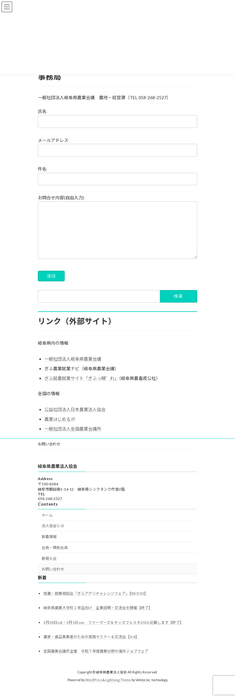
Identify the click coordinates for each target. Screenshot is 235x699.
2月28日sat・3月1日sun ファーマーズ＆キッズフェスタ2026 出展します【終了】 (113, 631)
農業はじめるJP (59, 428)
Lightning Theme (118, 689)
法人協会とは (53, 535)
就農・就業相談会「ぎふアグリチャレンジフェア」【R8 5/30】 (95, 603)
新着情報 (49, 546)
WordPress (93, 689)
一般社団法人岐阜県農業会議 (72, 368)
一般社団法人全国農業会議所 (72, 438)
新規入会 (49, 568)
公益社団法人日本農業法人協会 (75, 418)
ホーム (47, 524)
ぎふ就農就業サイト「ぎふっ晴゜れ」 (81, 387)
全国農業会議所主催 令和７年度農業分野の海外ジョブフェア (95, 660)
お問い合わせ (49, 453)
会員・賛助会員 (55, 557)
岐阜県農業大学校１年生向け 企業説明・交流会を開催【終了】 (97, 617)
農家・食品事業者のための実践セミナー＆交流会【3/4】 (91, 646)
